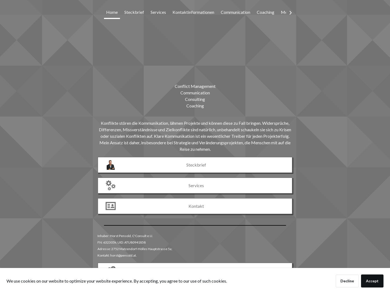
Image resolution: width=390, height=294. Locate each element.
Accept (372, 281)
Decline (347, 281)
